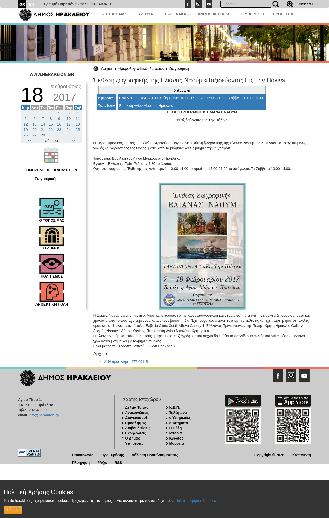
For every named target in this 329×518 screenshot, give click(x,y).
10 (69, 118)
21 (43, 129)
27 (34, 135)
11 (78, 118)
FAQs (102, 462)
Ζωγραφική (179, 68)
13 (34, 124)
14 (43, 124)
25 (78, 129)
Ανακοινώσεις (137, 412)
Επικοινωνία (83, 454)
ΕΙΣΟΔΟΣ (306, 4)
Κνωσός (176, 438)
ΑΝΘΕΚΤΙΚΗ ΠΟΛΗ (215, 14)
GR (22, 4)
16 (59, 124)
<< (30, 140)
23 (59, 129)
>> (73, 140)
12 (26, 124)
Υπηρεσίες (134, 443)
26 (26, 135)
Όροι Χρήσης (112, 454)
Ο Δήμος (132, 438)
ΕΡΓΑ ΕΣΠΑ (283, 14)
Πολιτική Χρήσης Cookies (195, 500)
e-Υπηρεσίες (180, 418)
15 (51, 124)
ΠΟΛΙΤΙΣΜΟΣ (177, 14)
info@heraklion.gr (43, 415)
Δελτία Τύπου (136, 407)
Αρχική (107, 68)
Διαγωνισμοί (136, 418)
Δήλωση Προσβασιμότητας (155, 454)
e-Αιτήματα (178, 423)
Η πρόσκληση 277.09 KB (128, 362)
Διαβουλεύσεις (137, 428)
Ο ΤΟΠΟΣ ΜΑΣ (115, 14)
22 (51, 129)
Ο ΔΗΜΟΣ (147, 14)
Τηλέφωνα (178, 412)
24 (69, 129)
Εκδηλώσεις (135, 433)
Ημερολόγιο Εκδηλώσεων (141, 68)
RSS (118, 462)
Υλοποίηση (301, 454)
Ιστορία (175, 433)
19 (26, 129)
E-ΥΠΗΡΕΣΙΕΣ (253, 14)
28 (43, 135)
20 (34, 129)
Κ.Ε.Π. (174, 407)
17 (69, 124)
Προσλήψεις (135, 423)
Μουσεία (176, 443)
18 (78, 124)
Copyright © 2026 (269, 454)
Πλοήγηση (81, 462)
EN (31, 4)
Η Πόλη (175, 428)
